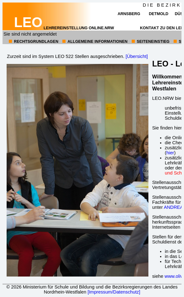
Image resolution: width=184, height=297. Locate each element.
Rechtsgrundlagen (36, 41)
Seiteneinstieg (153, 41)
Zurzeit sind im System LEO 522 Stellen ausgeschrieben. (65, 56)
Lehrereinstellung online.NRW (64, 28)
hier (170, 152)
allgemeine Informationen (97, 41)
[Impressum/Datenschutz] (114, 291)
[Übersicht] (137, 56)
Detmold (158, 14)
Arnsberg (129, 14)
